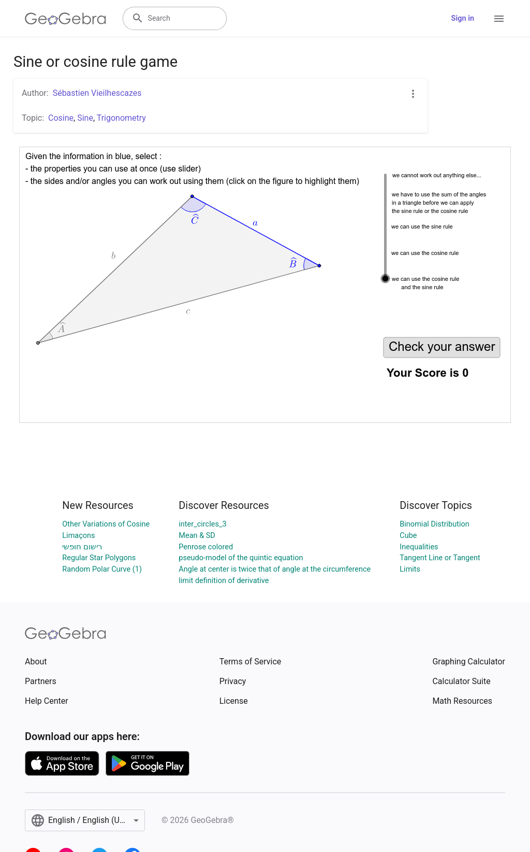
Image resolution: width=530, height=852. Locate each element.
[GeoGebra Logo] (65, 18)
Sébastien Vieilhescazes (97, 93)
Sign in (462, 18)
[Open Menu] (499, 18)
